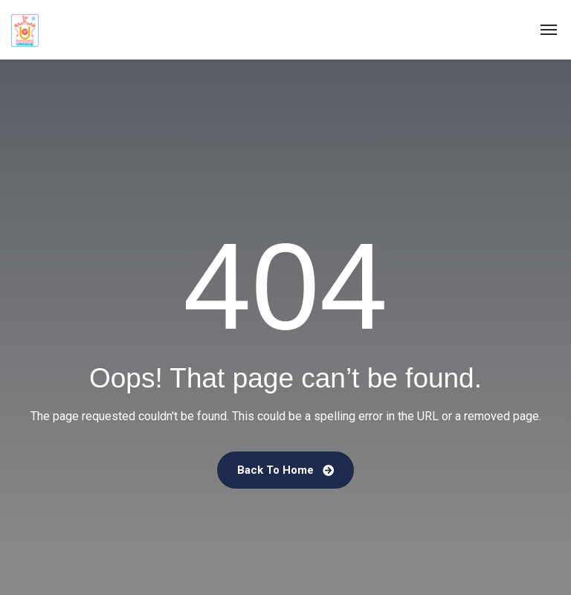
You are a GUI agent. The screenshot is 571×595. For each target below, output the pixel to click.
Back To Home (285, 470)
